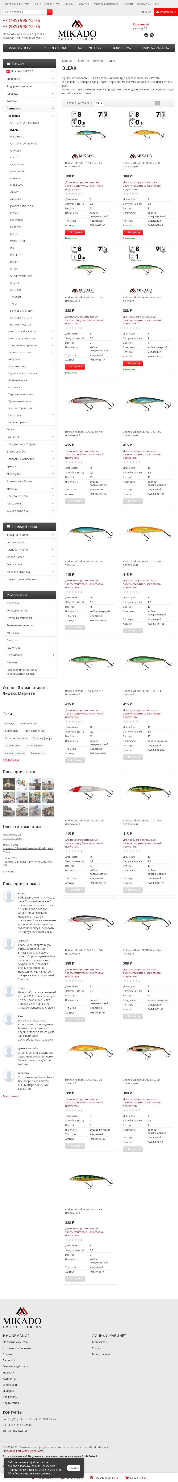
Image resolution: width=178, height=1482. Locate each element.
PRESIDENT (16, 255)
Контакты (143, 4)
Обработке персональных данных (30, 1473)
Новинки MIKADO (20, 71)
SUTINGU (15, 289)
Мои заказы (99, 1342)
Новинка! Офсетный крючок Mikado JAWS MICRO (28, 850)
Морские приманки (20, 408)
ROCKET (14, 262)
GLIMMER (15, 199)
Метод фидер (15, 557)
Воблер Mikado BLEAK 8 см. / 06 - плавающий (84, 164)
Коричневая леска (34, 730)
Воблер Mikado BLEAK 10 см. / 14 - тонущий (142, 692)
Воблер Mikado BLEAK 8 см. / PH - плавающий (84, 1211)
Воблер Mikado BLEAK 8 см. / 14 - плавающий (84, 299)
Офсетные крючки (19, 352)
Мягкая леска (38, 753)
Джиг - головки (17, 366)
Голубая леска (28, 723)
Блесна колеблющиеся (22, 331)
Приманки (13, 108)
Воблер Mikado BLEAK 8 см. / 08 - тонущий (84, 1081)
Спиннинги (13, 79)
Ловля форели (55, 48)
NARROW (15, 227)
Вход (146, 12)
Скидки (69, 4)
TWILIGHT (15, 296)
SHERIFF (14, 282)
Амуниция (12, 488)
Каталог (15, 63)
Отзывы (11, 662)
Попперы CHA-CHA (21, 310)
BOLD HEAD (16, 136)
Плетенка (12, 436)
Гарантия (83, 4)
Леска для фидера (42, 738)
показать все (11, 759)
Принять (73, 1468)
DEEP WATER (17, 171)
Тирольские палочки (21, 394)
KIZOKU (14, 213)
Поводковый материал (21, 444)
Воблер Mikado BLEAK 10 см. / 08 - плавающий (142, 563)
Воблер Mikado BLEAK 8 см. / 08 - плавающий (142, 164)
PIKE (12, 248)
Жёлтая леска (12, 730)
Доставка (12, 603)
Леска (10, 429)
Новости (127, 4)
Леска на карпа (13, 745)
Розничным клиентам (47, 4)
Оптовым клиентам (17, 4)
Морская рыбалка (156, 48)
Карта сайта (11, 1403)
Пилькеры (14, 415)
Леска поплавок (35, 745)
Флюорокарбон (16, 451)
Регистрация (166, 12)
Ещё (157, 4)
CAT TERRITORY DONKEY (24, 143)
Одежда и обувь (17, 496)
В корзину (74, 232)
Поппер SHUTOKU (21, 317)
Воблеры (14, 115)
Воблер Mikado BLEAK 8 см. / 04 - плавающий (84, 951)
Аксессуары (13, 474)
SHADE (14, 269)
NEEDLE (14, 234)
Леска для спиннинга (16, 738)
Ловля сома (122, 48)
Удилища (12, 93)
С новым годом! (12, 838)
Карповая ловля (89, 48)
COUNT (14, 157)
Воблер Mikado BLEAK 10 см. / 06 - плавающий (142, 433)
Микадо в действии (106, 4)
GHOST (14, 192)
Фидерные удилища (19, 86)
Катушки (12, 101)
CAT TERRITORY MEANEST (24, 122)
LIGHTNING (16, 220)
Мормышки (15, 387)
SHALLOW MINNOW (21, 276)
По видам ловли (22, 527)
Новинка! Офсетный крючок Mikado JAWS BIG (28, 863)
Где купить (13, 647)
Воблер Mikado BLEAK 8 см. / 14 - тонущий (142, 299)
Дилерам (12, 640)
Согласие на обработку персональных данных (21, 671)
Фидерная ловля (21, 48)
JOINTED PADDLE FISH (22, 206)
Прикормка (13, 503)
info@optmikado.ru (19, 1431)
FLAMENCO (16, 185)
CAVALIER (15, 150)
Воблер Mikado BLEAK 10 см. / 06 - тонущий (84, 563)
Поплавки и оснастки (20, 459)
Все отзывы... (11, 1096)
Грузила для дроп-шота (22, 373)
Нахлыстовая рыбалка (21, 579)
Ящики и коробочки (19, 481)
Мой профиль (101, 1354)
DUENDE (15, 178)
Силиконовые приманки (23, 345)
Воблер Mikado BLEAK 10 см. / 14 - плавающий (84, 692)
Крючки (11, 466)
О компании (14, 655)
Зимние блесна (17, 380)
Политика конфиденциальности (23, 1451)
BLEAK (14, 129)
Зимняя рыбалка (17, 511)
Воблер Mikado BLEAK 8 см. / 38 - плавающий (142, 1081)
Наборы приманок (19, 422)
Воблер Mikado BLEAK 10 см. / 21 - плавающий (84, 822)
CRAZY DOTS (17, 164)
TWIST (13, 303)
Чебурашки (15, 359)
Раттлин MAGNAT (20, 324)
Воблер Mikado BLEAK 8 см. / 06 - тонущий (142, 951)
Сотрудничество (17, 610)
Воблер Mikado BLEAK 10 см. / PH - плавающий (143, 822)
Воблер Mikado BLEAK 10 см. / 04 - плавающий (84, 433)
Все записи (9, 871)
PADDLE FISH (17, 241)
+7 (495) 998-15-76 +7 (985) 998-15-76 (21, 23)
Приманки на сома (19, 401)
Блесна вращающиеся (21, 338)
